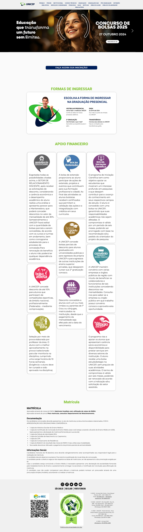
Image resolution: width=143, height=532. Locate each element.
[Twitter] (71, 484)
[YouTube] (80, 484)
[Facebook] (67, 484)
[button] (58, 3)
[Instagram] (62, 484)
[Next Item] (132, 31)
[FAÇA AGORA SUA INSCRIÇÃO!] (71, 68)
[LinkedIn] (76, 484)
